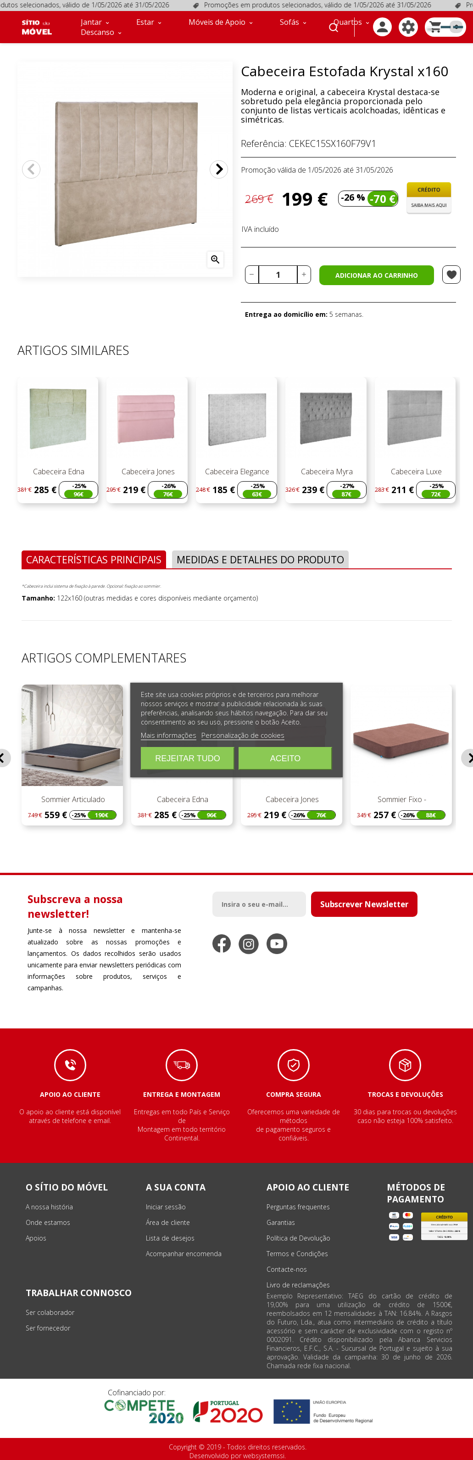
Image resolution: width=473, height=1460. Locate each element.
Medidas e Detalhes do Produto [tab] (260, 559)
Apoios (36, 1238)
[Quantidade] (278, 274)
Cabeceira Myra (326, 471)
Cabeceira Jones (147, 471)
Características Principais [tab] (93, 559)
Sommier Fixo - (401, 799)
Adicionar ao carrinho (376, 275)
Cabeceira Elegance (236, 471)
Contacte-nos (287, 1269)
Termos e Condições (297, 1253)
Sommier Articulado (72, 799)
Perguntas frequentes (298, 1206)
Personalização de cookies (242, 735)
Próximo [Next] (219, 169)
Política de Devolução (298, 1238)
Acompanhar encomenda (184, 1253)
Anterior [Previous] (31, 169)
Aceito (285, 758)
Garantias (281, 1222)
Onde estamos (48, 1222)
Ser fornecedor (48, 1328)
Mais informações (168, 735)
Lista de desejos (170, 1238)
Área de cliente (168, 1222)
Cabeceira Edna (57, 471)
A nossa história (49, 1206)
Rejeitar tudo (187, 758)
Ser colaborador (50, 1312)
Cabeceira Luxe (415, 471)
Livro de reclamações (298, 1284)
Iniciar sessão (166, 1206)
